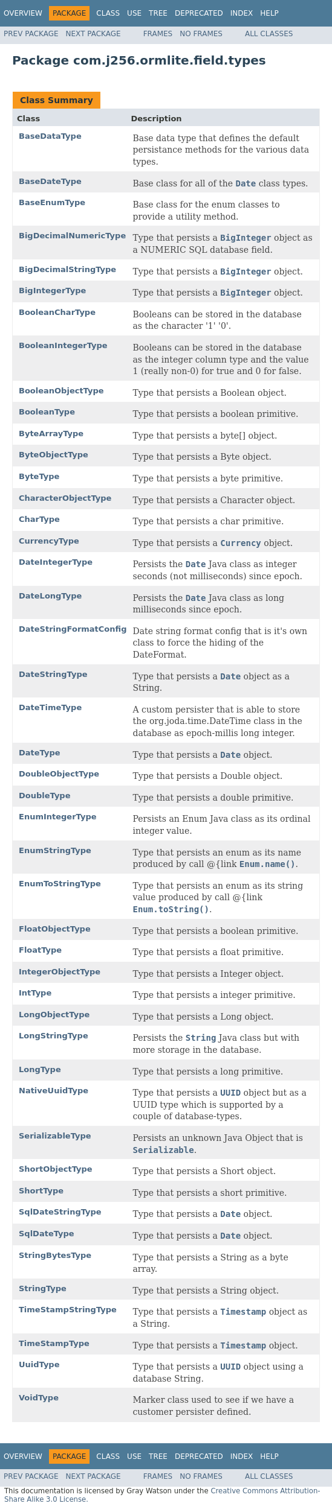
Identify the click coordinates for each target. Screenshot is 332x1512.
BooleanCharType (57, 312)
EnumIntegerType (58, 816)
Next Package (93, 34)
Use (134, 13)
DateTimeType (50, 707)
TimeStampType (54, 1343)
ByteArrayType (51, 433)
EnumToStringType (60, 883)
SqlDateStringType (60, 1211)
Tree (158, 13)
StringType (43, 1288)
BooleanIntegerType (63, 345)
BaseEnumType (52, 202)
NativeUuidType (53, 1090)
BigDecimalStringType (67, 269)
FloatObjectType (55, 928)
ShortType (41, 1190)
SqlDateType (46, 1233)
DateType (39, 752)
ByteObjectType (53, 454)
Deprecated (199, 13)
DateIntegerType (56, 562)
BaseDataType (50, 136)
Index (241, 13)
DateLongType (50, 595)
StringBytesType (55, 1255)
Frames (158, 34)
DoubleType (44, 795)
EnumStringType (55, 850)
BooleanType (47, 411)
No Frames (201, 34)
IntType (35, 992)
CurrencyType (49, 540)
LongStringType (53, 1035)
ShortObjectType (56, 1169)
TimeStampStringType (68, 1309)
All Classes (269, 34)
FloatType (40, 950)
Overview (23, 13)
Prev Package (31, 34)
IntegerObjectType (59, 971)
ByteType (39, 476)
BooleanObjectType (61, 390)
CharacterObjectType (65, 498)
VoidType (39, 1397)
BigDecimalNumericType (72, 235)
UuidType (39, 1364)
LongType (40, 1069)
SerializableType (55, 1135)
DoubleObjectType (59, 773)
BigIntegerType (52, 290)
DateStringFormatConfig (73, 629)
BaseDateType (50, 181)
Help (269, 13)
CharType (39, 519)
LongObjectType (54, 1014)
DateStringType (53, 674)
